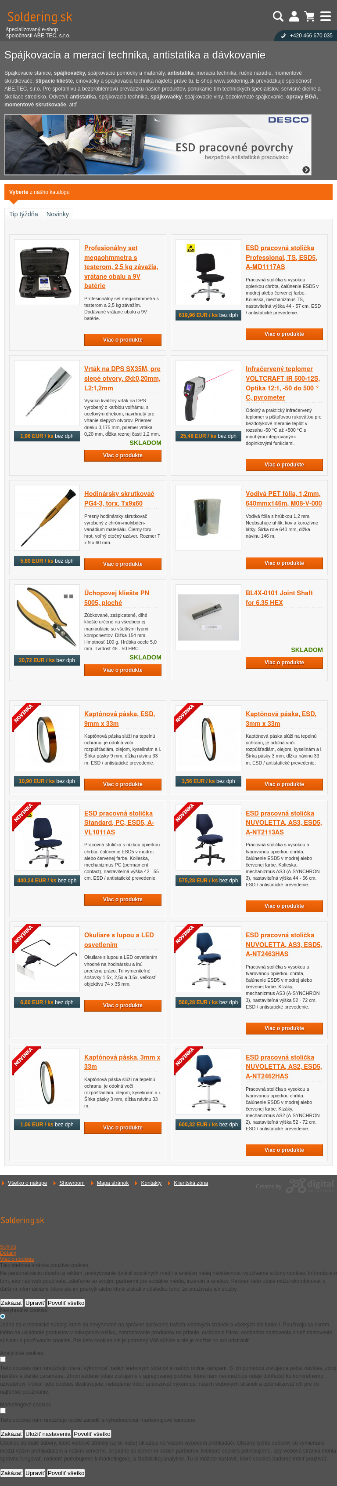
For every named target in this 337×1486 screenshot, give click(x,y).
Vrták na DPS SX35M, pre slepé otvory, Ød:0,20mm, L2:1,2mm (122, 378)
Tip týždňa (23, 214)
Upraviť (35, 1303)
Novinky (58, 214)
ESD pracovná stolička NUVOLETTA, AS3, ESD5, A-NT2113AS (284, 823)
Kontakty (151, 1183)
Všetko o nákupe (27, 1183)
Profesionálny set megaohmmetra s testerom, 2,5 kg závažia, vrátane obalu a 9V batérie (121, 267)
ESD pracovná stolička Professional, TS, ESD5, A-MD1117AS (281, 257)
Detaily (8, 1253)
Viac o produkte (123, 340)
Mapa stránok (113, 1183)
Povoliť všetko (66, 1303)
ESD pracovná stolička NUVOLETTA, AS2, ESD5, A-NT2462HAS (284, 1067)
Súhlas (8, 1247)
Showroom (71, 1183)
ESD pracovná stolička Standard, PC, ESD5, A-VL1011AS (119, 823)
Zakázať (11, 1303)
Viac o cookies (17, 1259)
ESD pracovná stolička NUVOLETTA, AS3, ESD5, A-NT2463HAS (284, 945)
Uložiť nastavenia (48, 1434)
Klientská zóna (191, 1183)
